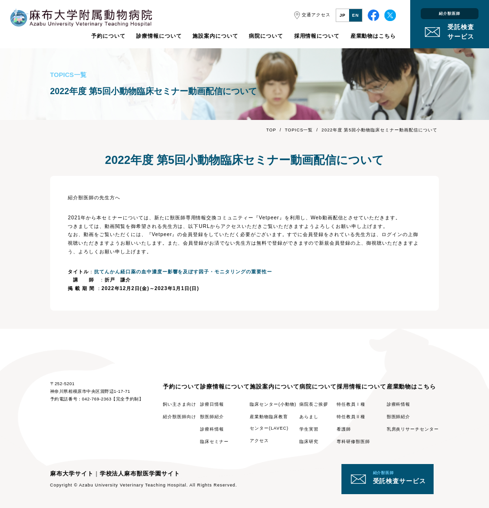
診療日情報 (212, 404)
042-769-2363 (97, 399)
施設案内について (215, 36)
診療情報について (159, 36)
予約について (108, 36)
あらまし (309, 416)
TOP (271, 130)
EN (355, 15)
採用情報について (317, 36)
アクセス (259, 440)
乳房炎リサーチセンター (413, 429)
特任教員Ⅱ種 (351, 416)
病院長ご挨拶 (313, 404)
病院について (266, 36)
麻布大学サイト (72, 473)
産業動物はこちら (373, 36)
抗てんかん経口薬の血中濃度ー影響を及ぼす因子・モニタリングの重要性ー (183, 271)
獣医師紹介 (212, 416)
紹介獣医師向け (179, 416)
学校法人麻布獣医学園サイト (140, 473)
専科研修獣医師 (353, 441)
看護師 (344, 429)
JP (343, 15)
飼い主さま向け (179, 404)
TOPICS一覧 (299, 130)
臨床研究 (309, 441)
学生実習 (309, 429)
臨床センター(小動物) (273, 404)
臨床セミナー (214, 441)
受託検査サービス (399, 478)
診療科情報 (212, 429)
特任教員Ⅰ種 (351, 404)
